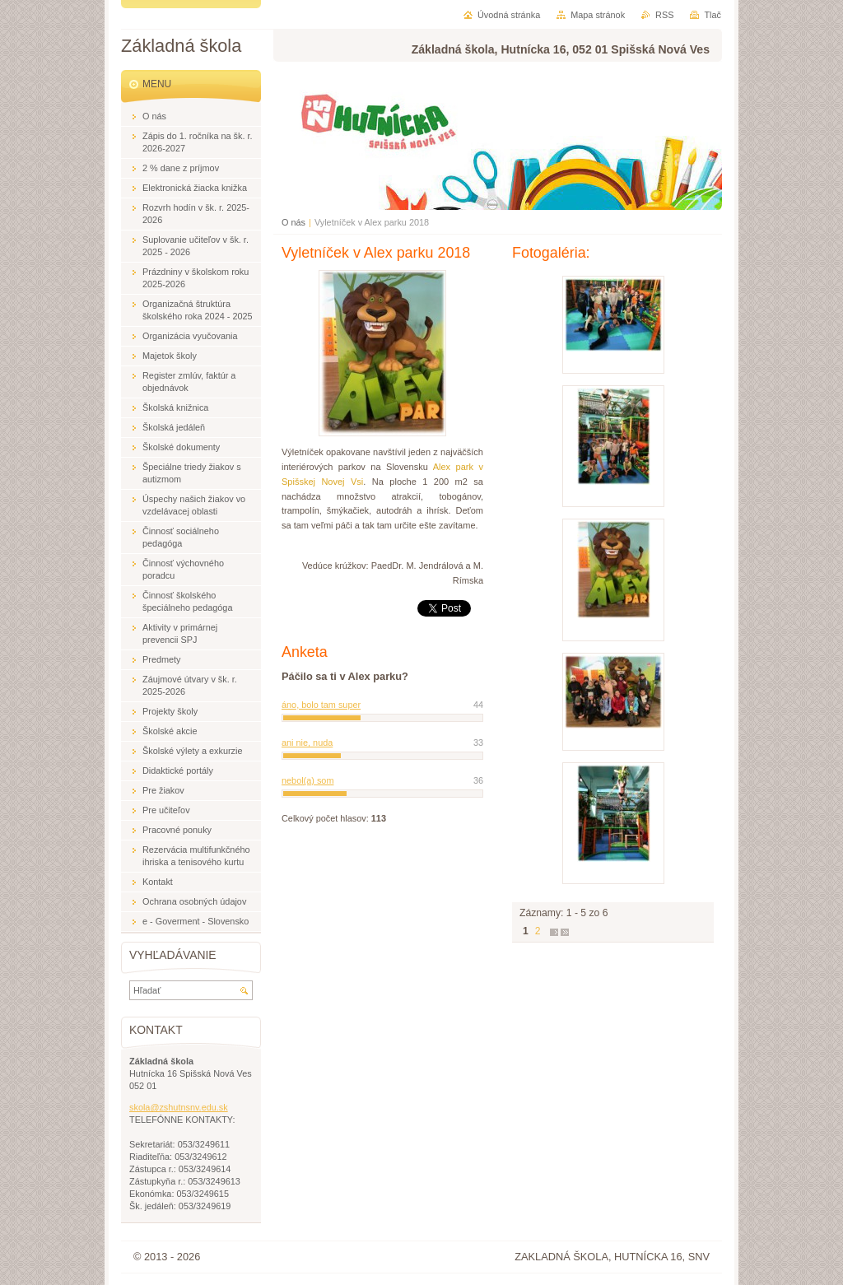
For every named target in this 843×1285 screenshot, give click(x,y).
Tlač (712, 15)
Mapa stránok (598, 15)
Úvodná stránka (508, 15)
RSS (664, 15)
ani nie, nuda (307, 742)
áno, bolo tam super (321, 705)
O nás (293, 222)
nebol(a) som (307, 780)
